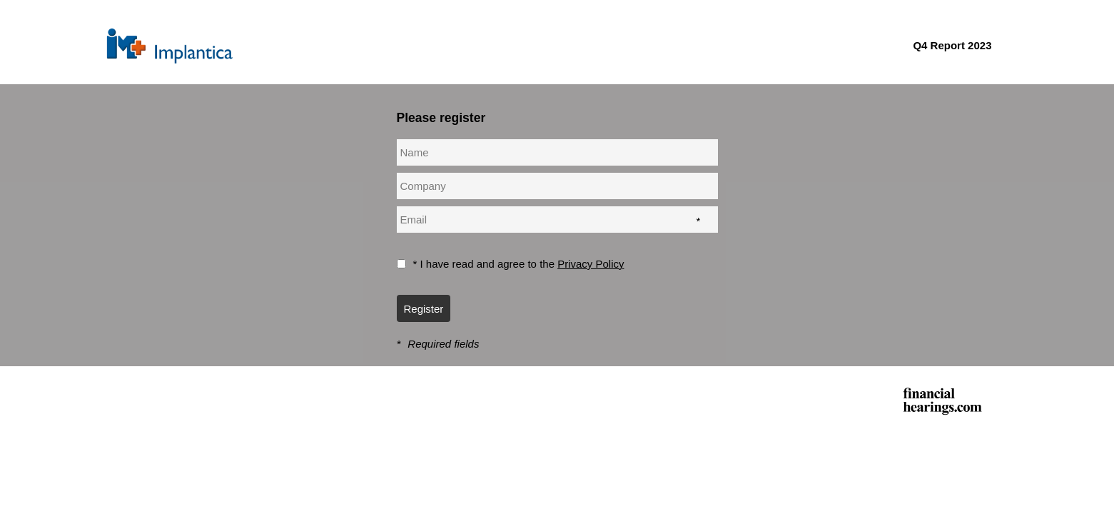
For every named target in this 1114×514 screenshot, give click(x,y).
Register (424, 309)
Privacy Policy (590, 264)
